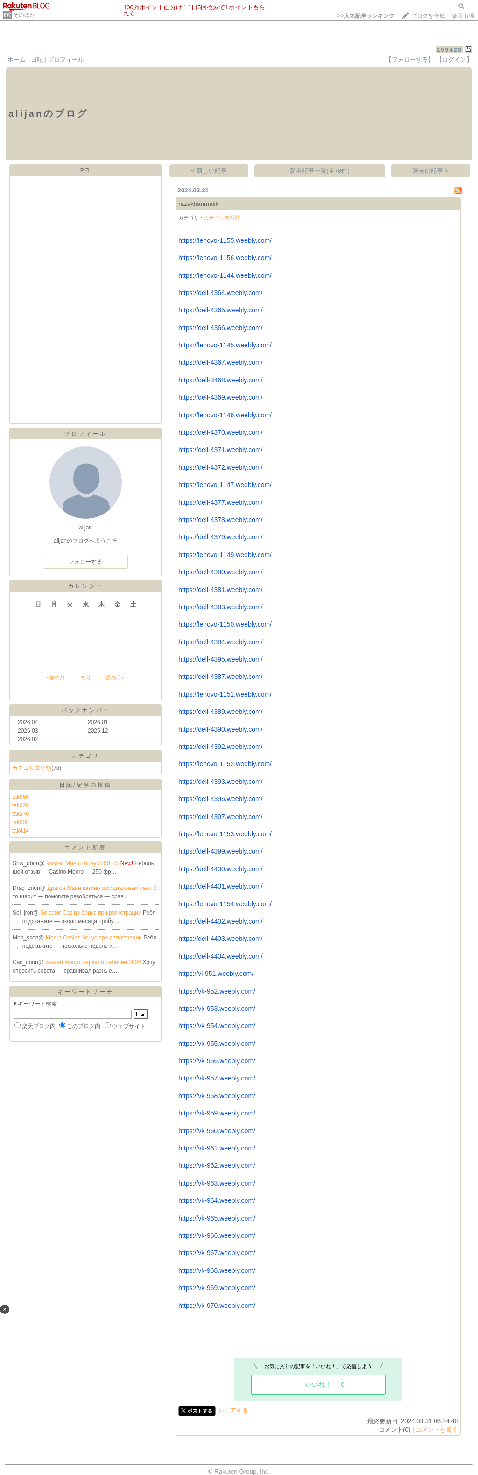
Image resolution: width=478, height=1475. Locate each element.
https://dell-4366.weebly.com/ (220, 328)
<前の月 (55, 677)
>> (365, 16)
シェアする (233, 1410)
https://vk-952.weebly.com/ (216, 991)
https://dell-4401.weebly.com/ (220, 886)
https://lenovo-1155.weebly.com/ (225, 240)
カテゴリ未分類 (31, 768)
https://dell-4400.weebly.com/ (220, 869)
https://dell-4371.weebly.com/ (220, 449)
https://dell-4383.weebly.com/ (220, 607)
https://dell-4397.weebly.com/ (220, 816)
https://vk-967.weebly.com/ (216, 1252)
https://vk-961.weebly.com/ (216, 1148)
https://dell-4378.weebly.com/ (220, 519)
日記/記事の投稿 (85, 785)
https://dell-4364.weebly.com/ (220, 292)
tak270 (20, 814)
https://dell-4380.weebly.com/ (220, 572)
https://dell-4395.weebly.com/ (220, 659)
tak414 (20, 830)
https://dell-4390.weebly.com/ (220, 729)
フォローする (85, 561)
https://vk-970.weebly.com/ (216, 1305)
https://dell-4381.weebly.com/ (220, 589)
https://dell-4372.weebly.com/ (220, 467)
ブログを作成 (428, 16)
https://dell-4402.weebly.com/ (220, 921)
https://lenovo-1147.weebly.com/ (225, 484)
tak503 (20, 822)
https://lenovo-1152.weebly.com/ (225, 764)
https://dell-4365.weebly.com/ (220, 310)
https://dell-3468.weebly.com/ (220, 380)
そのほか (24, 15)
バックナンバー (85, 710)
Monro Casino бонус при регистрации (95, 937)
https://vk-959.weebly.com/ (216, 1113)
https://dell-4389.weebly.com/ (220, 711)
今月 (85, 677)
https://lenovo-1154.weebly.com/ (225, 904)
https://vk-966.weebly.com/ (216, 1235)
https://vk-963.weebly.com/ (216, 1183)
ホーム (16, 59)
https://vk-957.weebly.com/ (216, 1078)
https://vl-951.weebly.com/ (215, 973)
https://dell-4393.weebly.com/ (220, 781)
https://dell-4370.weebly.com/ (220, 432)
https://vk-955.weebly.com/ (216, 1043)
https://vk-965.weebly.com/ (216, 1218)
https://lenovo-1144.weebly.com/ (225, 275)
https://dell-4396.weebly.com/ (220, 799)
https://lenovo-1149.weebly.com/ (225, 554)
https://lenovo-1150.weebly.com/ (225, 624)
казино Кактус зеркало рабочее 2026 (93, 962)
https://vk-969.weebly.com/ (216, 1288)
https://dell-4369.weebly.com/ (220, 397)
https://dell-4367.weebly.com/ (220, 362)
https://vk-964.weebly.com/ (216, 1200)
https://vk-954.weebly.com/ (216, 1026)
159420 (449, 49)
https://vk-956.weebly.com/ (216, 1061)
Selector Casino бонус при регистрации (92, 913)
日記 (37, 59)
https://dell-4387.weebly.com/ (220, 676)
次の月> (115, 677)
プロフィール (66, 59)
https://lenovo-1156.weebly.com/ (225, 257)
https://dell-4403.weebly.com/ (220, 938)
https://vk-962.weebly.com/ (216, 1165)
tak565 (20, 797)
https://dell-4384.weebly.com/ (220, 642)
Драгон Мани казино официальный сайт (100, 888)
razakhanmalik (198, 203)
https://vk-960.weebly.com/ (216, 1131)
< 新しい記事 (209, 170)
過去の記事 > (431, 170)
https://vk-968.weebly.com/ (216, 1270)
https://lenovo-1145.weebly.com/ (225, 345)
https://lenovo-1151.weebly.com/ (225, 694)
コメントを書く (436, 1429)
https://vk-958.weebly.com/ (216, 1096)
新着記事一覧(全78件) (320, 170)
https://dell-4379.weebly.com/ (220, 537)
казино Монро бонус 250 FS (83, 863)
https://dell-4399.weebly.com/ (220, 851)
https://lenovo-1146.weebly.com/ (225, 415)
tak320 (20, 805)
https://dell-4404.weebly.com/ (220, 956)
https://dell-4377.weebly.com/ (220, 502)
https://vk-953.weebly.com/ (216, 1008)
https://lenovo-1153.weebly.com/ (225, 834)
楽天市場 (463, 16)
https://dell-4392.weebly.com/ (220, 746)
